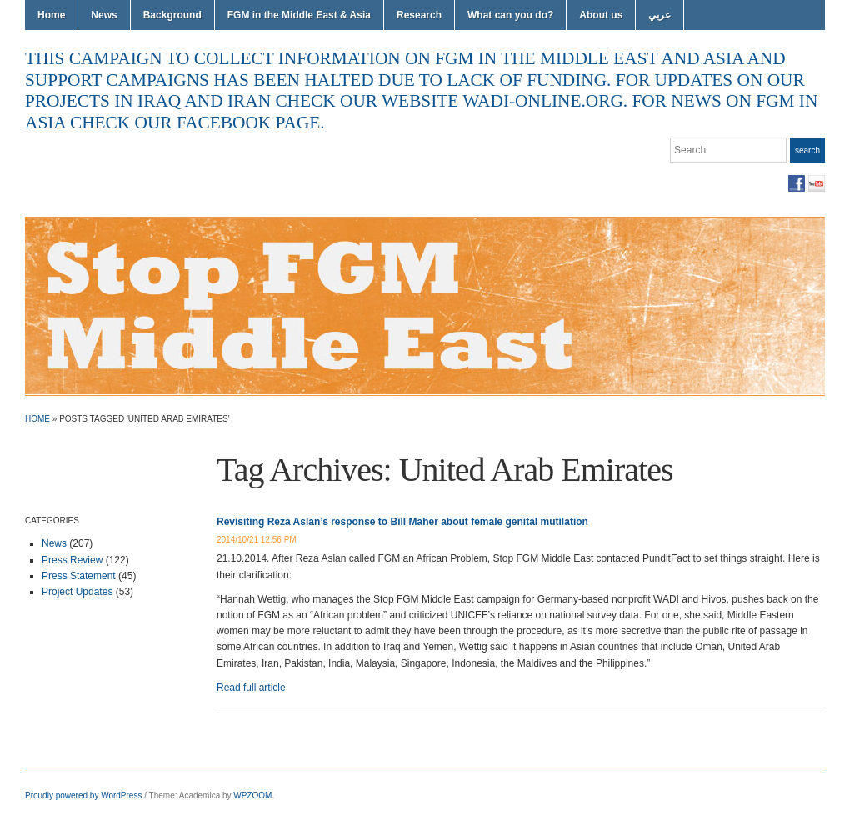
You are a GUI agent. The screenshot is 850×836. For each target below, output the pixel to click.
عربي (659, 15)
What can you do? (510, 15)
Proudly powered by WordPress (83, 795)
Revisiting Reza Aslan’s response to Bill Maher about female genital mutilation (402, 522)
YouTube (816, 183)
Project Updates (77, 592)
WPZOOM (252, 795)
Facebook (796, 183)
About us (600, 15)
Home (51, 15)
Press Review (72, 560)
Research (419, 15)
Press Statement (79, 576)
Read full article (251, 687)
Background (172, 15)
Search (807, 150)
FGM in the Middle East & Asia (299, 15)
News (104, 15)
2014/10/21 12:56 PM (257, 539)
